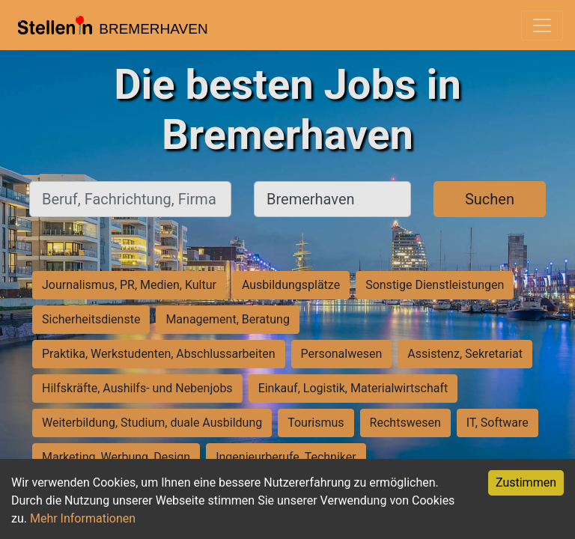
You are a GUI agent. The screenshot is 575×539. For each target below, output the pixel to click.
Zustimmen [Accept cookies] (526, 482)
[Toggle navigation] (542, 25)
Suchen (489, 199)
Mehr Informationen (83, 518)
